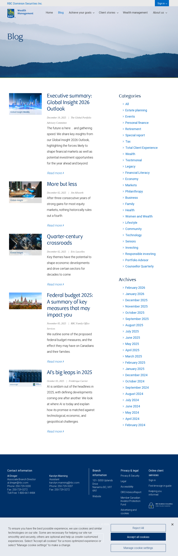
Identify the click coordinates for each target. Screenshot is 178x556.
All (127, 104)
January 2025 (134, 369)
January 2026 (134, 294)
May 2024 (132, 412)
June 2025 (132, 338)
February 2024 (135, 425)
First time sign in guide (160, 485)
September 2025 (137, 319)
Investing (131, 248)
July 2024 (132, 400)
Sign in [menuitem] (162, 3)
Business (131, 198)
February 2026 (135, 288)
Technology (133, 235)
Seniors (130, 241)
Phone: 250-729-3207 (61, 486)
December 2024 (136, 375)
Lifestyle (131, 223)
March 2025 (133, 356)
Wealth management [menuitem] (135, 12)
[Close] (172, 524)
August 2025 (134, 325)
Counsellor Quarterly (139, 266)
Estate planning (136, 110)
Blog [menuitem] (61, 12)
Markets (131, 185)
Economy (131, 179)
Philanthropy (134, 191)
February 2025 (135, 363)
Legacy (130, 166)
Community (133, 229)
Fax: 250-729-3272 (17, 489)
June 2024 (132, 406)
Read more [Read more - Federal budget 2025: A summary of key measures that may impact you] (55, 361)
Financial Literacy (137, 173)
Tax (128, 141)
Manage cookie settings (138, 548)
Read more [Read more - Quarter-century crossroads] (55, 284)
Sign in (152, 480)
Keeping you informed (155, 493)
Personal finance (137, 123)
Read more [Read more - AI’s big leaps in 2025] (55, 431)
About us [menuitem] (160, 12)
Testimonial (133, 160)
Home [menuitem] (49, 12)
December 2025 (136, 300)
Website (96, 496)
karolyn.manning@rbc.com (64, 482)
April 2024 (132, 419)
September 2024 (137, 388)
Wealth (130, 154)
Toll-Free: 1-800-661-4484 (21, 492)
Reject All (138, 528)
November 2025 (136, 306)
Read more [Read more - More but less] (55, 225)
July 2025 (132, 331)
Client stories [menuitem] (109, 12)
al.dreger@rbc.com (17, 482)
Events (130, 116)
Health (130, 210)
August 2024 (134, 394)
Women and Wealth (139, 216)
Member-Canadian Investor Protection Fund (130, 501)
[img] (89, 39)
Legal (123, 481)
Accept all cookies (138, 537)
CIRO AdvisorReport (131, 492)
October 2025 (134, 313)
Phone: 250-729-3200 (19, 486)
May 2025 (132, 344)
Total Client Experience (141, 148)
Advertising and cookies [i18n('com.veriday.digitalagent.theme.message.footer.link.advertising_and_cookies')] (129, 511)
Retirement (133, 129)
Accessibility (127, 486)
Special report (135, 135)
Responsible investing (140, 254)
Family (129, 204)
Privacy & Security (130, 475)
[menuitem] (25, 3)
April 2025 (132, 350)
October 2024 (134, 381)
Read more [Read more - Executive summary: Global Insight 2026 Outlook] (55, 173)
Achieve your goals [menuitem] (82, 12)
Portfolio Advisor (136, 260)
